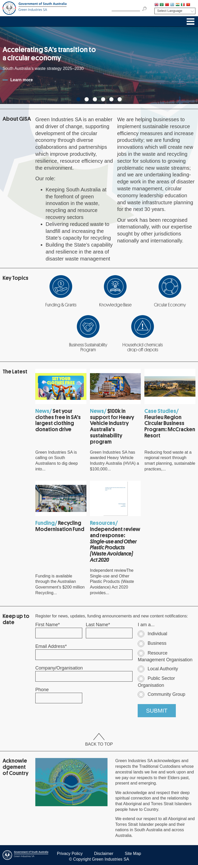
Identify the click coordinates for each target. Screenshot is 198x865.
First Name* (47, 624)
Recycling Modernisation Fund (59, 526)
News (42, 411)
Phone (42, 689)
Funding (45, 523)
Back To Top (99, 740)
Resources (102, 523)
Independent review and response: (115, 544)
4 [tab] (103, 99)
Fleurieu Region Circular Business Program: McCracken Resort (169, 426)
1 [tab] (78, 99)
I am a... (146, 624)
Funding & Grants (60, 305)
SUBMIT (156, 710)
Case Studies (160, 411)
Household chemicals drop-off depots (142, 347)
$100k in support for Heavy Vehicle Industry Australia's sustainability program (112, 426)
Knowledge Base (115, 305)
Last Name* (98, 624)
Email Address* (51, 646)
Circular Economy (170, 305)
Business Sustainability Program (88, 347)
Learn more (21, 80)
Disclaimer (103, 853)
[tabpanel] (99, 65)
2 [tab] (87, 99)
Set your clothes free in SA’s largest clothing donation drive (58, 420)
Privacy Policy (70, 853)
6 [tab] (120, 99)
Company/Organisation (59, 668)
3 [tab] (95, 99)
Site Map (133, 853)
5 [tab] (111, 99)
